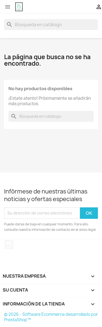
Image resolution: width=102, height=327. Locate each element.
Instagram (9, 244)
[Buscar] (51, 24)
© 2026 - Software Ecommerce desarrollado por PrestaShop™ (51, 317)
